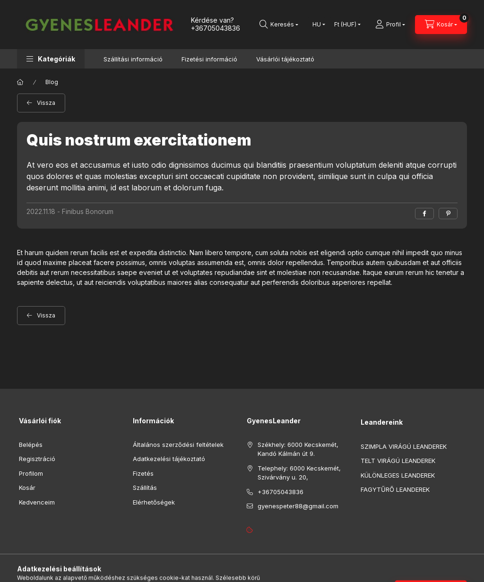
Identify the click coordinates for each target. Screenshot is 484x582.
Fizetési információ (209, 59)
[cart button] (441, 24)
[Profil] (390, 24)
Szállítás (145, 489)
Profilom (31, 475)
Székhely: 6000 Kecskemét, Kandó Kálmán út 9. (298, 451)
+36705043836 (215, 28)
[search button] (279, 24)
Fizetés (143, 475)
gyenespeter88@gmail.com (298, 508)
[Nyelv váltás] (316, 25)
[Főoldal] (20, 84)
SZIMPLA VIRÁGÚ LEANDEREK (404, 448)
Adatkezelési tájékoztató (169, 460)
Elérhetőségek (154, 504)
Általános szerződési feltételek (178, 446)
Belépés (31, 446)
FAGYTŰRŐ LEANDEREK (395, 492)
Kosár (27, 489)
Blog (51, 84)
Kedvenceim (37, 504)
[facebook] (424, 215)
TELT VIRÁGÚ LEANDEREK (398, 463)
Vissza (46, 105)
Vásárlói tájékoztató (285, 59)
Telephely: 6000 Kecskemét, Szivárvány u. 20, (299, 474)
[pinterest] (448, 215)
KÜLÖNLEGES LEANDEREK (398, 477)
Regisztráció (37, 460)
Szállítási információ (133, 59)
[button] (51, 58)
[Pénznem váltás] (345, 25)
